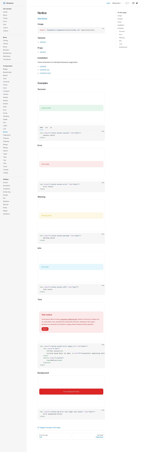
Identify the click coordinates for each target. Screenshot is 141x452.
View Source (43, 18)
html (41, 127)
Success (122, 31)
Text (120, 44)
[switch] (127, 3)
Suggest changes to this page (49, 427)
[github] (133, 3)
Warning (121, 37)
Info (120, 41)
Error (120, 34)
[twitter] (137, 3)
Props (119, 22)
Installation (121, 25)
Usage (120, 15)
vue (46, 127)
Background (123, 47)
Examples (121, 28)
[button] (13, 8)
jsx (51, 127)
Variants (120, 19)
